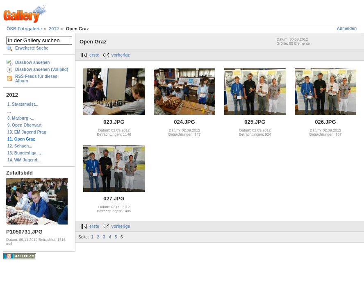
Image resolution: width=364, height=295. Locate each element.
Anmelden (347, 28)
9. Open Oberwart (24, 125)
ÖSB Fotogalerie (24, 28)
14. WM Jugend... (24, 160)
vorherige (120, 55)
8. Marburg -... (20, 118)
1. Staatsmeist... (23, 104)
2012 (54, 28)
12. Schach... (19, 146)
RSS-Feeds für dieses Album (36, 78)
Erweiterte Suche (31, 48)
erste (94, 55)
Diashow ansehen (32, 62)
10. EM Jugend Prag (26, 132)
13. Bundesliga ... (24, 153)
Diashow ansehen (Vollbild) (41, 69)
